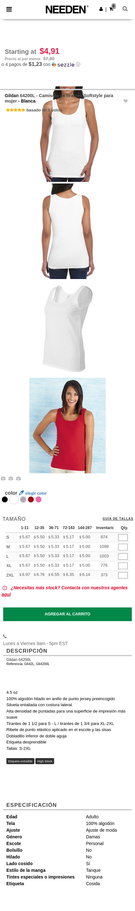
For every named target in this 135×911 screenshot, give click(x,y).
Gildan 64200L (18, 659)
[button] (101, 8)
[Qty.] (123, 537)
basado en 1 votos (44, 110)
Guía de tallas (118, 518)
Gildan (12, 95)
